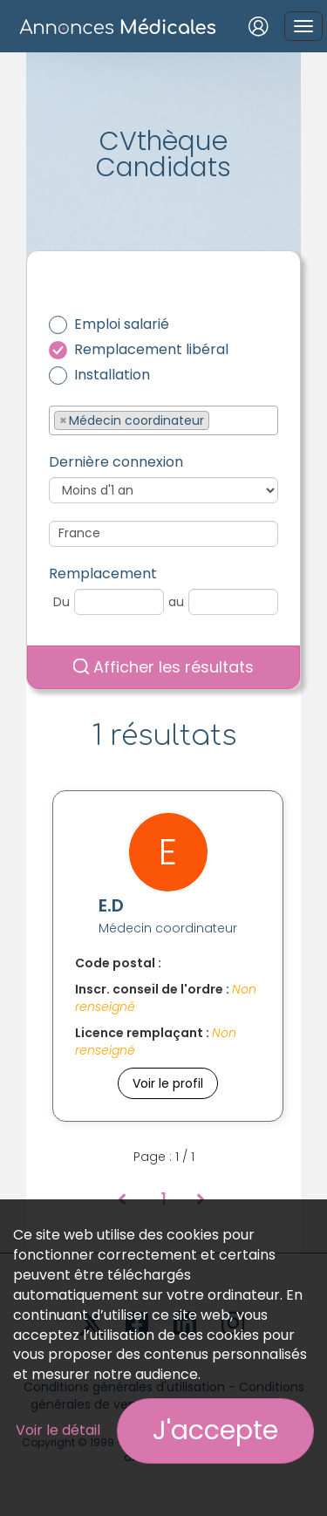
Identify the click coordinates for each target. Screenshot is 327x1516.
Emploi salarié (121, 324)
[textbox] (218, 419)
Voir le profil (168, 1083)
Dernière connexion (116, 462)
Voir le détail (58, 1430)
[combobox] (163, 420)
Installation (112, 375)
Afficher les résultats (163, 667)
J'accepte (215, 1430)
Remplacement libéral (151, 349)
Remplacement (103, 574)
